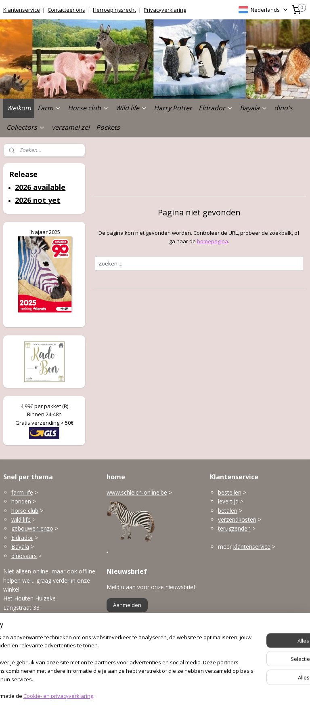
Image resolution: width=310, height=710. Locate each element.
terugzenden (234, 528)
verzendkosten (237, 519)
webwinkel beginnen (174, 695)
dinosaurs (24, 556)
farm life (22, 492)
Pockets (108, 127)
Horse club (88, 107)
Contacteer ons (66, 9)
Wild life (131, 107)
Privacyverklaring (165, 9)
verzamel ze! (71, 127)
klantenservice (251, 546)
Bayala (254, 107)
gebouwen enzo (32, 528)
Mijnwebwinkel (244, 695)
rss (143, 695)
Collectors (25, 127)
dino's (283, 107)
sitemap (126, 695)
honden (21, 501)
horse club (24, 510)
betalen (227, 510)
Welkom (18, 107)
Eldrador (216, 107)
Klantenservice (21, 9)
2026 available (40, 187)
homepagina (212, 241)
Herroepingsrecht (114, 9)
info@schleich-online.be (34, 646)
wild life (21, 519)
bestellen (229, 492)
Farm (49, 107)
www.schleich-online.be (137, 492)
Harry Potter (173, 107)
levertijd (228, 501)
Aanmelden (127, 605)
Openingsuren (21, 664)
